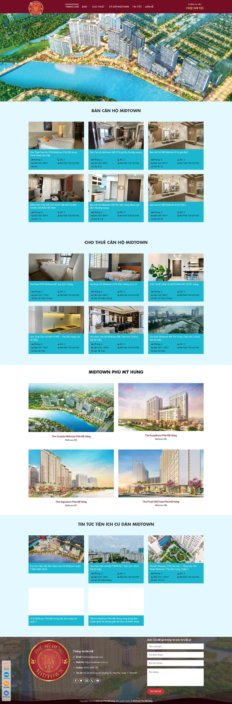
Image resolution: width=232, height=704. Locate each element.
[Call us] (92, 680)
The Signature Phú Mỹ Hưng (71, 501)
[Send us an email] (86, 680)
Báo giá (6, 666)
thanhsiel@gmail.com (92, 657)
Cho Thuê (99, 6)
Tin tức (137, 6)
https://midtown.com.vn (96, 662)
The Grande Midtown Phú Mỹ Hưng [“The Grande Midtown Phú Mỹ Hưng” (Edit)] (71, 436)
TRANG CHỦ (72, 6)
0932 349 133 (195, 8)
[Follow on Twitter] (81, 680)
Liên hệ (149, 6)
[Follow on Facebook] (75, 680)
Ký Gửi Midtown (119, 6)
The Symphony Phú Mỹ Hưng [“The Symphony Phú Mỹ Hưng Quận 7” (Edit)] (161, 435)
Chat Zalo (6, 675)
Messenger (6, 694)
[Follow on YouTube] (97, 680)
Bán (85, 6)
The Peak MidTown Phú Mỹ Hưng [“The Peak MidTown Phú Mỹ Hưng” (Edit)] (160, 501)
